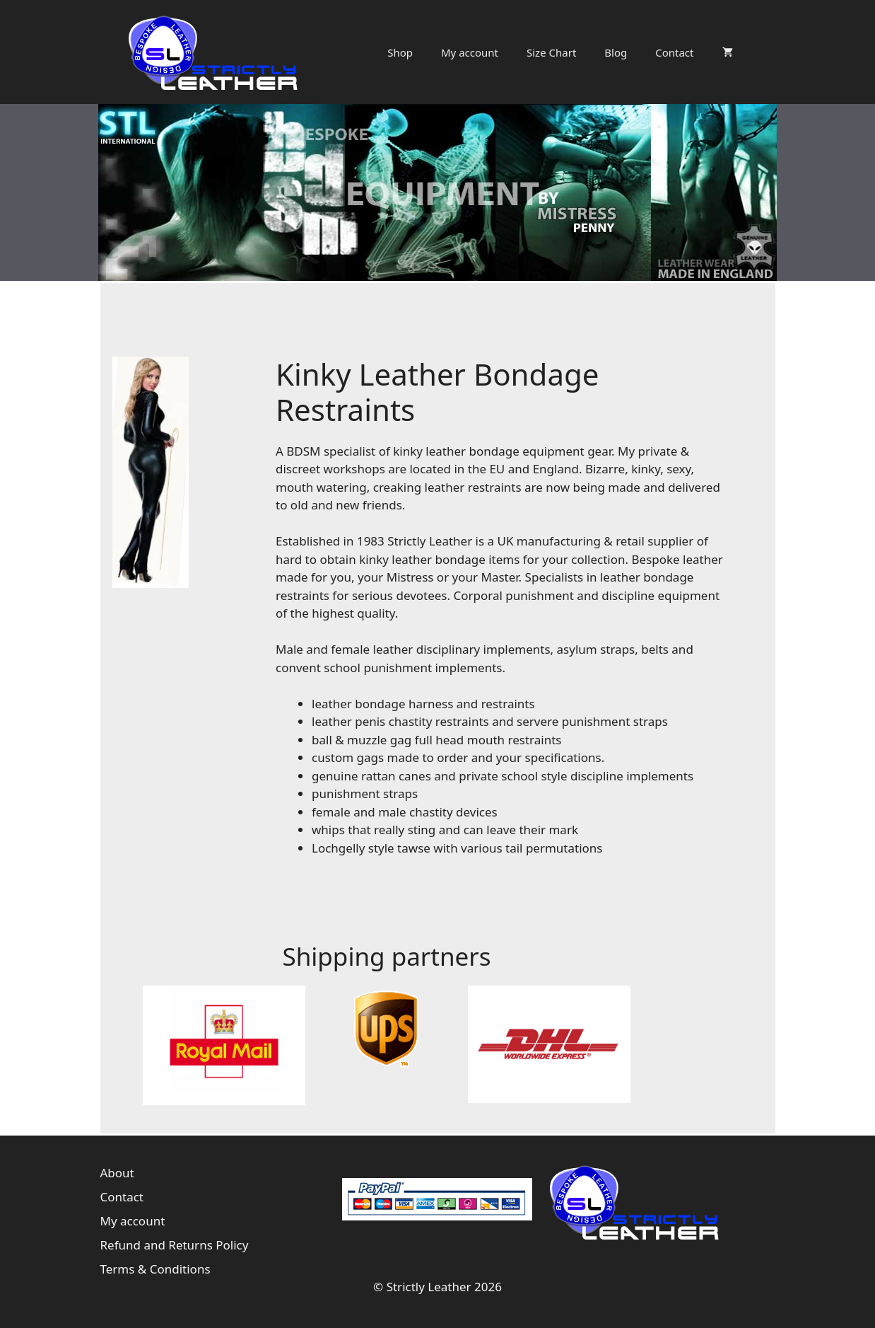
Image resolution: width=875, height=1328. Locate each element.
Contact (674, 52)
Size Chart (551, 52)
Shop (400, 52)
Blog (615, 52)
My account (469, 52)
